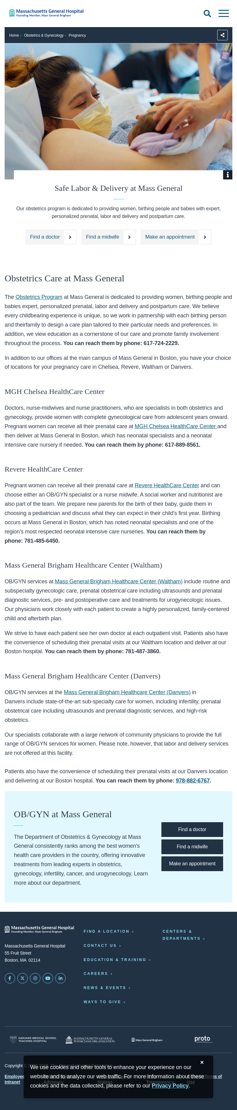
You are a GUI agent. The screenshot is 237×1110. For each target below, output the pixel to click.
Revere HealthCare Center (167, 485)
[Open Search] (207, 13)
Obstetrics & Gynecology (44, 35)
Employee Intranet (15, 1079)
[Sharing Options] (222, 35)
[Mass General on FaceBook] (10, 978)
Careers (96, 973)
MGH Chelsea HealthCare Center (176, 426)
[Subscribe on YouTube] (48, 978)
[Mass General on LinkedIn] (60, 978)
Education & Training (115, 960)
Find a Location (107, 931)
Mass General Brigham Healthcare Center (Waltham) (119, 581)
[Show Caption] (227, 174)
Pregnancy (77, 35)
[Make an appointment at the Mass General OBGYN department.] (176, 237)
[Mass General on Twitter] (22, 978)
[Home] (49, 13)
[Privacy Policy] (170, 1086)
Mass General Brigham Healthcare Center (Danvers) (127, 692)
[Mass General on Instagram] (35, 978)
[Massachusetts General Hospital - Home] (39, 929)
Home (14, 35)
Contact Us (100, 945)
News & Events (105, 988)
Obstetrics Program (38, 297)
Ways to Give (102, 1002)
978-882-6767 (193, 781)
